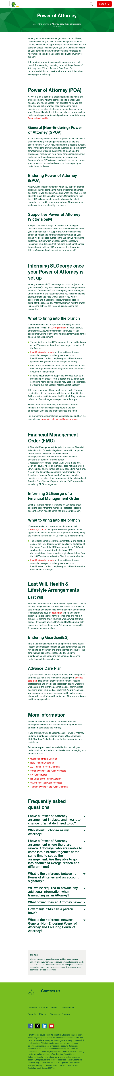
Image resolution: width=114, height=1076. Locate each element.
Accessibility (68, 1007)
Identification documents (42, 352)
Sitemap (66, 1014)
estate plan (57, 613)
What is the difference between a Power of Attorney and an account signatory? (53, 877)
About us (43, 1007)
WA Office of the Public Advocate (46, 783)
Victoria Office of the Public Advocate (48, 771)
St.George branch (57, 327)
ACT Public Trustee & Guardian (45, 767)
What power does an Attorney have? (54, 902)
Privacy (42, 1014)
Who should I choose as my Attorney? (48, 832)
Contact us (50, 991)
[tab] (57, 819)
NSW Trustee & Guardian (42, 763)
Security (32, 1014)
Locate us (32, 1007)
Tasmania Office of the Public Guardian (49, 787)
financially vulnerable (38, 118)
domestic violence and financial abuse (59, 419)
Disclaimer (55, 1014)
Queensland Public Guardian (43, 759)
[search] (92, 4)
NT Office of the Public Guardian (46, 779)
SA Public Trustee (38, 775)
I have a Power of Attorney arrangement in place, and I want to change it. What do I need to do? (54, 819)
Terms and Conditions (40, 1054)
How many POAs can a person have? (50, 911)
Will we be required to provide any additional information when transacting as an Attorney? (53, 891)
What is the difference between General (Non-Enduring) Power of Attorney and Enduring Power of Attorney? (52, 925)
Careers (53, 1007)
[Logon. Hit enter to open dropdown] (104, 4)
